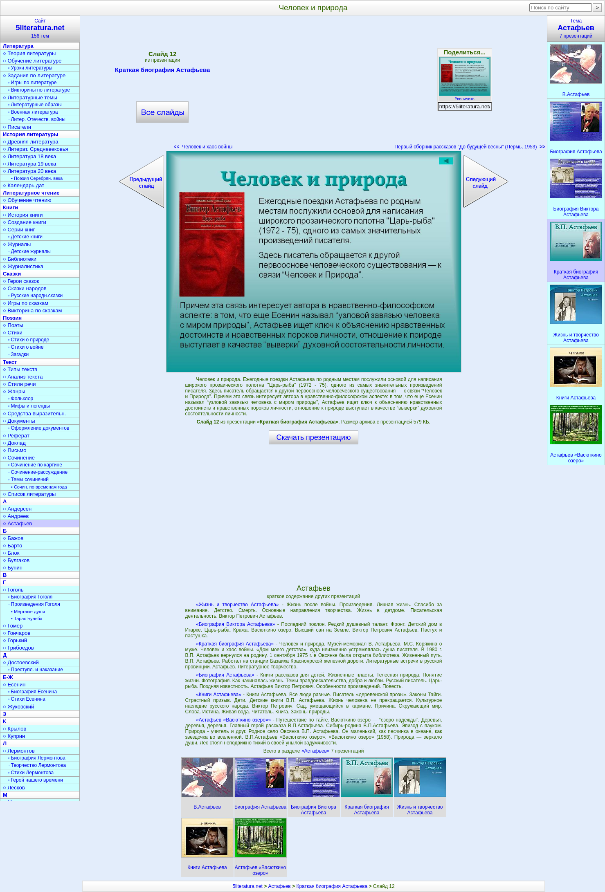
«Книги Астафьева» (218, 694)
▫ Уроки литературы (30, 68)
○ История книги (23, 215)
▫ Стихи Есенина (26, 699)
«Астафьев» (316, 751)
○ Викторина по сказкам (32, 310)
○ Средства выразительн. (34, 413)
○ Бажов (13, 538)
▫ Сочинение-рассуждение (37, 472)
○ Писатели (17, 127)
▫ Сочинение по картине (35, 465)
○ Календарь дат (23, 185)
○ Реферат (16, 436)
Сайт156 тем (40, 28)
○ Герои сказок (21, 281)
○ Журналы (17, 244)
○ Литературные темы (30, 97)
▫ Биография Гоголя (30, 597)
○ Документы (19, 421)
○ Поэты (13, 325)
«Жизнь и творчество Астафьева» (237, 604)
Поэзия (12, 318)
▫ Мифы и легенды (29, 406)
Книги (10, 207)
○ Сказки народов (25, 288)
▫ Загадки (18, 354)
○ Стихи (12, 332)
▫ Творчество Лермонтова (37, 765)
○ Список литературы (29, 494)
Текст (10, 362)
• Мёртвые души (28, 611)
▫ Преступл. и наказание (35, 669)
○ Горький (15, 640)
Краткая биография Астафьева (162, 71)
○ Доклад (14, 443)
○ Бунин (12, 568)
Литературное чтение (31, 193)
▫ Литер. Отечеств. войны (36, 119)
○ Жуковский (18, 707)
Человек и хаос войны (203, 147)
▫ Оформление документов (38, 428)
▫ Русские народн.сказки (35, 295)
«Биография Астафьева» (225, 675)
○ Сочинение (19, 458)
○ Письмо (15, 450)
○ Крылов (14, 729)
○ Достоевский (21, 662)
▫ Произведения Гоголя (34, 604)
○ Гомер (12, 626)
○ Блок (11, 553)
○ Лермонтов (19, 751)
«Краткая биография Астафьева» (235, 644)
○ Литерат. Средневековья (35, 149)
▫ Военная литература (33, 112)
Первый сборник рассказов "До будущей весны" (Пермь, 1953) (469, 147)
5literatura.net (247, 886)
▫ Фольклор (20, 398)
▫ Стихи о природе (28, 340)
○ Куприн (14, 736)
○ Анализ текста (23, 377)
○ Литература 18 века (29, 156)
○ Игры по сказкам (25, 303)
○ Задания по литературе (34, 75)
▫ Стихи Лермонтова (31, 772)
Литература (18, 46)
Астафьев (279, 886)
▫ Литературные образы (35, 105)
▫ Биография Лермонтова (36, 758)
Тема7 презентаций (576, 28)
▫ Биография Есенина (32, 692)
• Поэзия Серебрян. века (37, 178)
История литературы (30, 134)
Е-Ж (8, 677)
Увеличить (464, 96)
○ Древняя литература (30, 142)
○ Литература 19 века (29, 164)
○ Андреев (16, 516)
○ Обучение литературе (32, 61)
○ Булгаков (16, 560)
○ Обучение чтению (27, 200)
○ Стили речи (19, 384)
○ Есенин (14, 684)
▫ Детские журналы (29, 251)
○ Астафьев (17, 523)
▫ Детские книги (25, 237)
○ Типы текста (20, 369)
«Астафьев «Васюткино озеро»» (233, 720)
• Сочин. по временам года (39, 486)
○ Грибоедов (18, 648)
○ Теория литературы (29, 53)
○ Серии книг (19, 229)
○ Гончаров (16, 633)
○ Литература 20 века (29, 171)
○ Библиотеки (19, 259)
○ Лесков (14, 787)
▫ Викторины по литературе (39, 90)
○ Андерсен (17, 509)
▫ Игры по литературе (32, 82)
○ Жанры (14, 391)
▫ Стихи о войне (25, 347)
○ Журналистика (23, 266)
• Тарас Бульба (27, 618)
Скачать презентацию (314, 437)
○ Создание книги (24, 222)
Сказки (12, 274)
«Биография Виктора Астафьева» (235, 624)
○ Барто (12, 545)
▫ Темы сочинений (28, 479)
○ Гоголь (13, 590)
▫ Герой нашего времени (35, 780)
